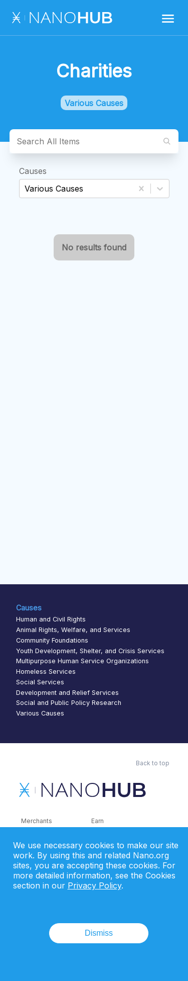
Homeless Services (46, 671)
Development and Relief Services (67, 692)
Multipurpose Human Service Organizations (82, 661)
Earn (97, 821)
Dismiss (99, 933)
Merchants (36, 821)
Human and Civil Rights (51, 619)
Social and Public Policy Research (68, 702)
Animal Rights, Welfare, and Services (73, 630)
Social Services (40, 682)
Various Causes (40, 713)
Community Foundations (52, 640)
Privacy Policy (94, 885)
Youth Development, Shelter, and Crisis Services (90, 651)
